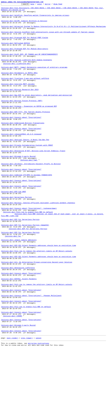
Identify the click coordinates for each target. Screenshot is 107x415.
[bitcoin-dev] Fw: (13, 283)
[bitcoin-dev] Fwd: (28, 191)
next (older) (12, 404)
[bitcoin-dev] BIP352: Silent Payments (19, 334)
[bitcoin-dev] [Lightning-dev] (17, 76)
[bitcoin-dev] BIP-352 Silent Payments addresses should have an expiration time (38, 294)
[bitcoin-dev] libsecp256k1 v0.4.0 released (21, 160)
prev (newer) (27, 404)
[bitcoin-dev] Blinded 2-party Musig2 (18, 187)
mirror (51, 5)
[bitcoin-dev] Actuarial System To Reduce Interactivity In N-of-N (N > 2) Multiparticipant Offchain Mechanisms (53, 31)
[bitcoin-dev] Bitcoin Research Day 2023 (19, 107)
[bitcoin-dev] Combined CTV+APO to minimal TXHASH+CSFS (26, 209)
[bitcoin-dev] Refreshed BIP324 (15, 51)
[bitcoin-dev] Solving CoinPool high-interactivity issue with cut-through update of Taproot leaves (47, 38)
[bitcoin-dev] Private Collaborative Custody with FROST (27, 174)
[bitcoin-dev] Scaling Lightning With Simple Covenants (26, 71)
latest (38, 404)
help (36, 5)
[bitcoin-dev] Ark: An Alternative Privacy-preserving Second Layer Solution (36, 314)
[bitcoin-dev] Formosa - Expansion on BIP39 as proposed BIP (29, 127)
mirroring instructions (38, 410)
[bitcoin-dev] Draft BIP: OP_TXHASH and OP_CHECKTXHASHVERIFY (29, 64)
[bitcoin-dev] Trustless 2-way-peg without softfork (25, 93)
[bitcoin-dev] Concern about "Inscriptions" (21, 140)
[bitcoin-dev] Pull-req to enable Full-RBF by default (28, 254)
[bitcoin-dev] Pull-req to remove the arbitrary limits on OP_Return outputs (36, 301)
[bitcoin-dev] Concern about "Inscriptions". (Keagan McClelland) (31, 354)
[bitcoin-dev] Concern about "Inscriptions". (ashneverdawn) (29, 249)
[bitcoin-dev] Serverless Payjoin (16, 236)
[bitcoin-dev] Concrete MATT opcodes (18, 100)
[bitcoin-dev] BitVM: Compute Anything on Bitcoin (24, 24)
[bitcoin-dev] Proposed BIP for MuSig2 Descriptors (24, 58)
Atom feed (61, 5)
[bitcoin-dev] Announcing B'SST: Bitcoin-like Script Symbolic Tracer (33, 180)
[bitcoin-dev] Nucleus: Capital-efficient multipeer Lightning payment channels (38, 243)
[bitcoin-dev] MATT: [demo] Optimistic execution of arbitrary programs (34, 80)
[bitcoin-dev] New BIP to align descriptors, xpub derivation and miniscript (36, 113)
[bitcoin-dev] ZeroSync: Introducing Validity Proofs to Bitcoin (31, 196)
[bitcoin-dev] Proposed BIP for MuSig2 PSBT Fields (24, 44)
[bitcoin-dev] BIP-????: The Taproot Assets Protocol (25, 134)
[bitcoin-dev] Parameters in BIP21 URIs (19, 87)
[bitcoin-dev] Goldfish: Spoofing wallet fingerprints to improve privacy (35, 18)
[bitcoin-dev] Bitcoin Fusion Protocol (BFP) (21, 120)
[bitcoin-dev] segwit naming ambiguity (19, 287)
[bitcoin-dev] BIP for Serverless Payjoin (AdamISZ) (25, 269)
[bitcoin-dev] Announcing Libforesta (18, 321)
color (43, 5)
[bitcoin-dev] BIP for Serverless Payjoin (20, 263)
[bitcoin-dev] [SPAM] (12, 379)
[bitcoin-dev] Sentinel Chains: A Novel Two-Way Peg (25, 167)
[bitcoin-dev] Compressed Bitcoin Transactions (22, 147)
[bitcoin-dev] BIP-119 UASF (13, 229)
